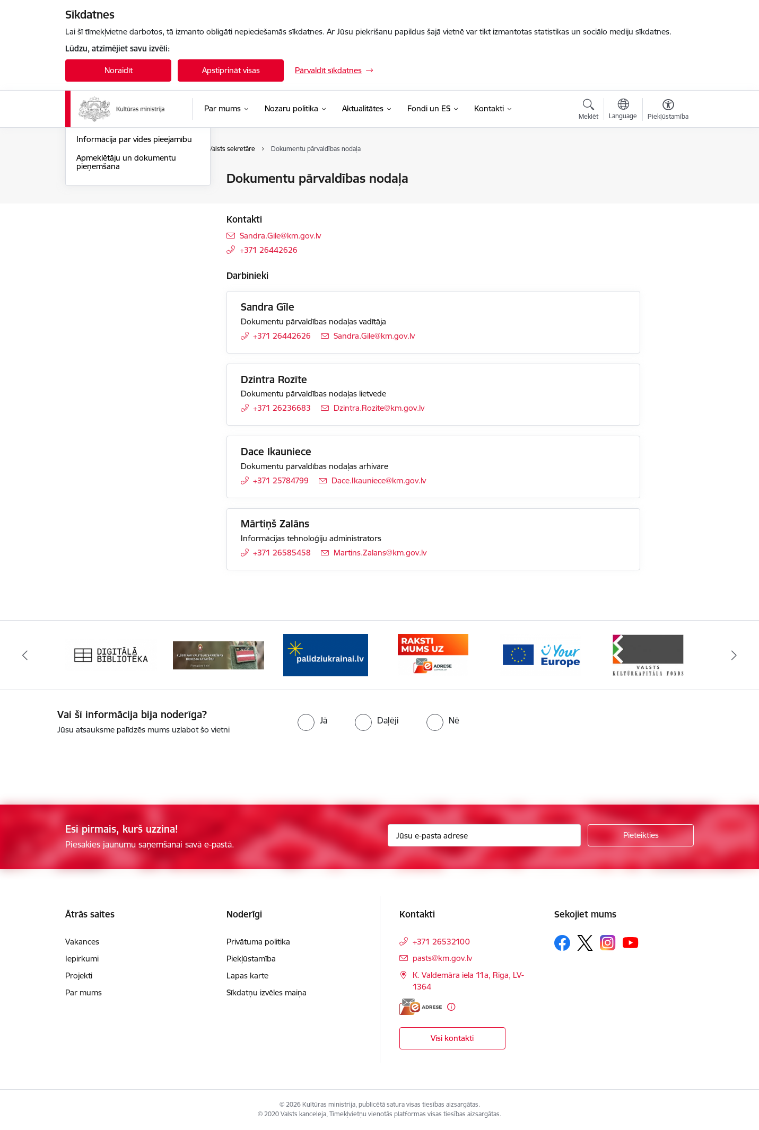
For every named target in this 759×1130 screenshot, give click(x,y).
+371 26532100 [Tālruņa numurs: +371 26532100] (441, 942)
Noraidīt (118, 70)
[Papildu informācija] (451, 1007)
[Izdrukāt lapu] (668, 174)
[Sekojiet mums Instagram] (608, 942)
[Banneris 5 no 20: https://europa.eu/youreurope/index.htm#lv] (540, 654)
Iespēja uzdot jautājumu (119, 234)
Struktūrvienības (105, 216)
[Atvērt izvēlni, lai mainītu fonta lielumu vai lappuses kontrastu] (668, 110)
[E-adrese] (420, 1007)
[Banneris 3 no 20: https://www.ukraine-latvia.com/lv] (325, 654)
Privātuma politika (258, 942)
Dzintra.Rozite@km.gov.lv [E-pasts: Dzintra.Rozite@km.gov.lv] (379, 408)
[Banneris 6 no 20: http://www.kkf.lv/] (648, 654)
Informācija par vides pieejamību (134, 253)
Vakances (82, 942)
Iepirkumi (82, 959)
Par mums (83, 992)
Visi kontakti (452, 1038)
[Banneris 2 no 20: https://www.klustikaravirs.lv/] (219, 654)
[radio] (312, 720)
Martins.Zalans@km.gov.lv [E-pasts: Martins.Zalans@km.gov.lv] (380, 553)
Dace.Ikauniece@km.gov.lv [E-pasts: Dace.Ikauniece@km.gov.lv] (378, 480)
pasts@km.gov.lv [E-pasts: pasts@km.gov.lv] (442, 958)
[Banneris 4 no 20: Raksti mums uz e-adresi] (433, 654)
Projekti (78, 975)
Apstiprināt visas (231, 70)
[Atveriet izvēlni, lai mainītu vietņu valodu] (623, 110)
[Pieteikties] (641, 835)
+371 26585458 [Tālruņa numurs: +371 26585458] (282, 553)
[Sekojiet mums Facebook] (562, 943)
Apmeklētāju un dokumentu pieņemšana (126, 275)
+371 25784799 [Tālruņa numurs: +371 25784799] (281, 480)
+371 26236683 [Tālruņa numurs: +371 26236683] (282, 408)
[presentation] (88, 765)
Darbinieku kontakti (111, 197)
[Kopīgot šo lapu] (668, 201)
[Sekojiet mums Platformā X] (585, 943)
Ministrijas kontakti (109, 179)
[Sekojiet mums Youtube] (631, 942)
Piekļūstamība (251, 959)
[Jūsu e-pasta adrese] (484, 835)
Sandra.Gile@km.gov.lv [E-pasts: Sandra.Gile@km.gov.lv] (280, 236)
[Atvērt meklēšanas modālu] (588, 110)
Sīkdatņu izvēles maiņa (266, 992)
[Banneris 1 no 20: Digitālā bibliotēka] (111, 654)
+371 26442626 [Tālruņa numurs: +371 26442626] (269, 250)
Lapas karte (247, 975)
